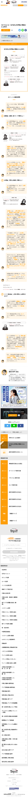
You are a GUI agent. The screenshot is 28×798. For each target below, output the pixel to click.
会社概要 (14, 779)
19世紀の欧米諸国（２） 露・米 (9, 673)
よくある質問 (14, 782)
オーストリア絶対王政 (15, 470)
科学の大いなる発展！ (15, 437)
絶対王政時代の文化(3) (15, 506)
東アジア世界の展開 (7, 623)
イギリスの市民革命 (7, 651)
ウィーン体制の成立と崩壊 (9, 663)
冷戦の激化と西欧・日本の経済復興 (9, 739)
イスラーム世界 (6, 608)
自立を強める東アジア (8, 750)
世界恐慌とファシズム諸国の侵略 (9, 725)
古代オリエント (6, 573)
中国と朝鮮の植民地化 (8, 683)
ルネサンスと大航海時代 (8, 639)
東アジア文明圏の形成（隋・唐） (9, 603)
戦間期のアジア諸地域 (8, 720)
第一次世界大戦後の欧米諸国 (9, 716)
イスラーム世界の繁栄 (8, 635)
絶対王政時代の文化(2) (15, 499)
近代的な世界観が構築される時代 (16, 444)
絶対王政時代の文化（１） (16, 452)
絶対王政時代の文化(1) (15, 492)
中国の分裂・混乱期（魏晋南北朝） (9, 598)
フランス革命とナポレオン (9, 659)
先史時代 (4, 569)
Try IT (14, 2)
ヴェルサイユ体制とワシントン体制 (9, 711)
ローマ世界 (5, 581)
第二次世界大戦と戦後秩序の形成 (9, 730)
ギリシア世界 (5, 577)
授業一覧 (14, 784)
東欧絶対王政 (4, 458)
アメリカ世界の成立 (7, 655)
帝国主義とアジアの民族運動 (9, 703)
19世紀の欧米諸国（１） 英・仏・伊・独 (9, 667)
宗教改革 (4, 643)
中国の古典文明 (6, 593)
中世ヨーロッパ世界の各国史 (9, 620)
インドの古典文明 (6, 585)
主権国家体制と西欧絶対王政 (9, 647)
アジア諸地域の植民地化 (8, 687)
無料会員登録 (24, 1)
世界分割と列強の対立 (8, 695)
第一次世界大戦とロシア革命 (9, 707)
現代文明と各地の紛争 (8, 761)
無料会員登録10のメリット (14, 777)
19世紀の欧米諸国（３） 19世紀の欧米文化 (9, 678)
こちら (10, 560)
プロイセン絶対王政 (14, 478)
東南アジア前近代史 (7, 589)
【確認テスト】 (13, 513)
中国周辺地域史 (6, 631)
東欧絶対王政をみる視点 (15, 463)
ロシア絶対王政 (13, 485)
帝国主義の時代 (6, 691)
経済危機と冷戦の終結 (8, 757)
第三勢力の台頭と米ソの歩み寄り (9, 745)
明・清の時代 (5, 627)
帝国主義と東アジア (7, 699)
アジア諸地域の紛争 (7, 753)
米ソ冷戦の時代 (6, 735)
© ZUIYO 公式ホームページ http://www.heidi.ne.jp (14, 794)
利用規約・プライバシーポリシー (14, 781)
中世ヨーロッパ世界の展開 (9, 616)
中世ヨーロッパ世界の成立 (9, 612)
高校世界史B (4, 565)
